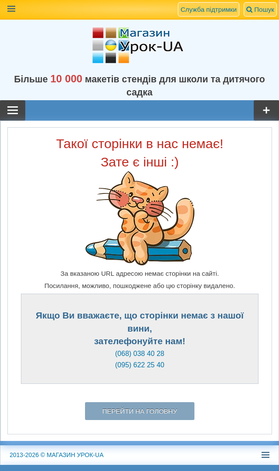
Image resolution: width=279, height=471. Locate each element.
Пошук (260, 9)
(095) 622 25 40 (139, 365)
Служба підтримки (208, 9)
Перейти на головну (139, 411)
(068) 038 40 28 (139, 353)
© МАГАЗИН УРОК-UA (56, 454)
